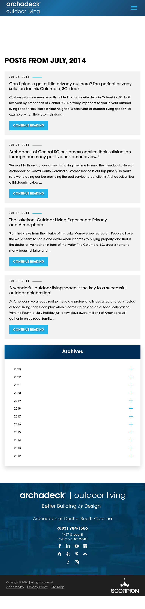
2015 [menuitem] (17, 432)
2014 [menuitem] (17, 440)
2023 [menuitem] (17, 369)
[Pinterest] (76, 554)
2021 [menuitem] (17, 385)
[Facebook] (60, 546)
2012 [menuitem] (17, 456)
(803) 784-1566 (72, 529)
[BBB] (68, 562)
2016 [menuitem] (17, 424)
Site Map (57, 587)
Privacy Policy (37, 587)
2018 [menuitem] (17, 408)
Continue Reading (28, 125)
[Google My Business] (85, 546)
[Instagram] (76, 562)
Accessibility (15, 587)
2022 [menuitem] (17, 377)
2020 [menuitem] (17, 393)
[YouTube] (76, 546)
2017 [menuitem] (17, 416)
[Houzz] (60, 554)
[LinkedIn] (68, 546)
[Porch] (85, 554)
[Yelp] (68, 554)
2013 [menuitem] (17, 448)
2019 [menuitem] (17, 401)
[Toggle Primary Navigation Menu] (134, 8)
